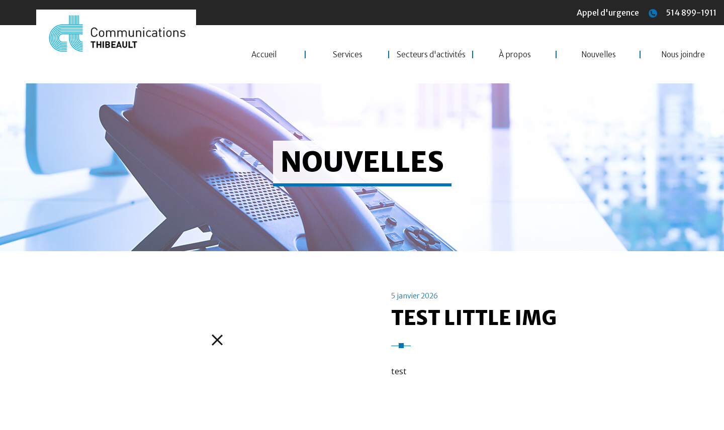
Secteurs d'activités (431, 54)
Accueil (264, 54)
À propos (515, 54)
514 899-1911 (682, 13)
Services (348, 54)
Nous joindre (683, 54)
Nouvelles (598, 54)
